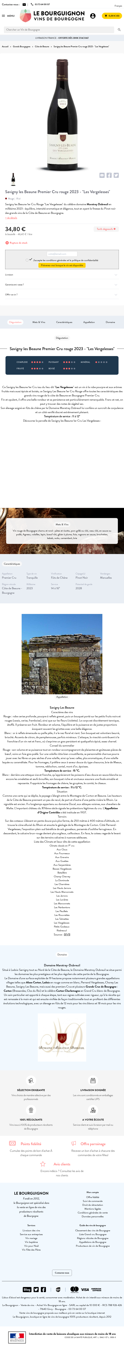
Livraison (62, 274)
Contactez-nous (62, 1272)
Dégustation (15, 322)
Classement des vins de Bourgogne (92, 1230)
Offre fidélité (92, 1197)
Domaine (110, 322)
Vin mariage (31, 1238)
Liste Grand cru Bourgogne (92, 1234)
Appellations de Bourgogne (92, 1242)
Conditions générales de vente (93, 1213)
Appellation (89, 322)
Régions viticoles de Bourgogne (92, 1238)
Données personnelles (93, 1216)
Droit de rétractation (92, 1205)
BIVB (67, 934)
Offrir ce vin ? (62, 294)
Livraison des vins (31, 1230)
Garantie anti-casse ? (62, 284)
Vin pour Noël (31, 1246)
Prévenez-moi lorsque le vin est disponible (62, 265)
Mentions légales (92, 1209)
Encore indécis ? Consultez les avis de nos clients (62, 1173)
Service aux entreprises (31, 1234)
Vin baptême (31, 1242)
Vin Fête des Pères (31, 1250)
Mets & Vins (38, 322)
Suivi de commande (93, 1201)
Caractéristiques (64, 322)
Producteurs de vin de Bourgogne (93, 1246)
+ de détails (11, 218)
